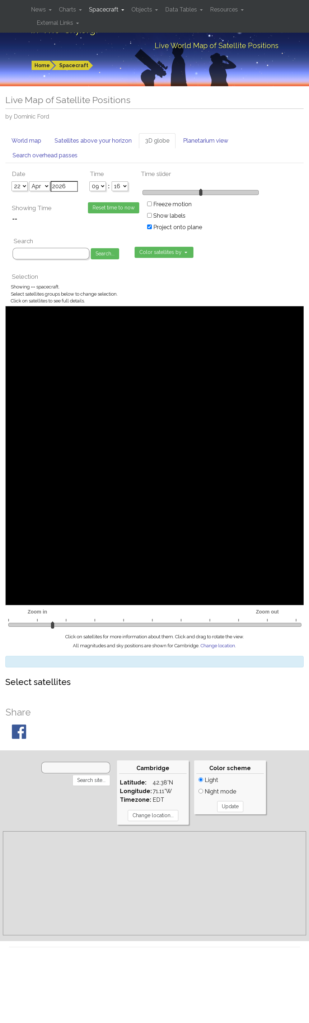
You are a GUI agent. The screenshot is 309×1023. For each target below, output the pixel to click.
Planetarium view (205, 140)
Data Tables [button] (181, 9)
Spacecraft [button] (104, 9)
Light (208, 780)
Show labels (166, 215)
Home (42, 65)
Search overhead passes (45, 155)
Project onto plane (174, 227)
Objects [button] (142, 9)
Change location (218, 645)
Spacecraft (73, 65)
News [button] (39, 9)
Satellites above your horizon (93, 140)
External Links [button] (56, 22)
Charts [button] (68, 9)
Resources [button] (224, 9)
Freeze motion (169, 204)
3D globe (157, 140)
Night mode (217, 791)
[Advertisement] (154, 883)
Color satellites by (161, 252)
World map (26, 140)
